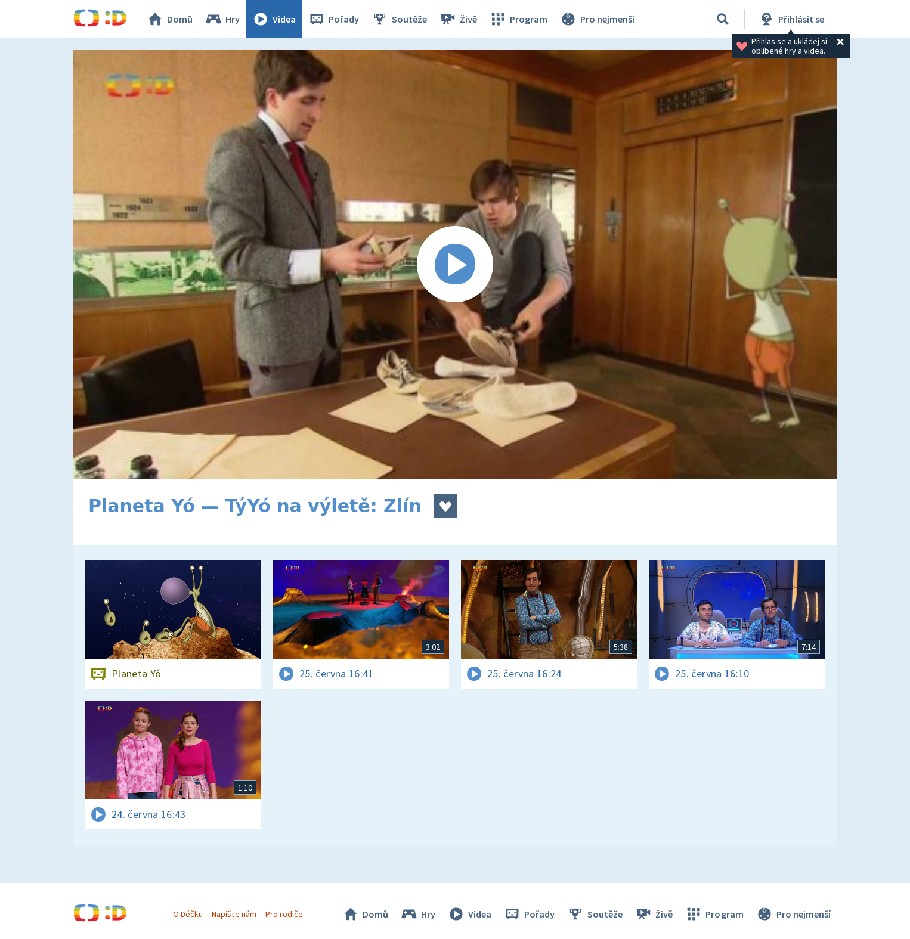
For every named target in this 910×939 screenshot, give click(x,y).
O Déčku (188, 914)
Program (518, 19)
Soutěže (399, 19)
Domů (169, 19)
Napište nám (234, 914)
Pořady (333, 19)
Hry (222, 19)
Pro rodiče (284, 914)
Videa (274, 19)
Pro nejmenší (596, 19)
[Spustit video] (455, 264)
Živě (458, 19)
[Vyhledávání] (722, 19)
